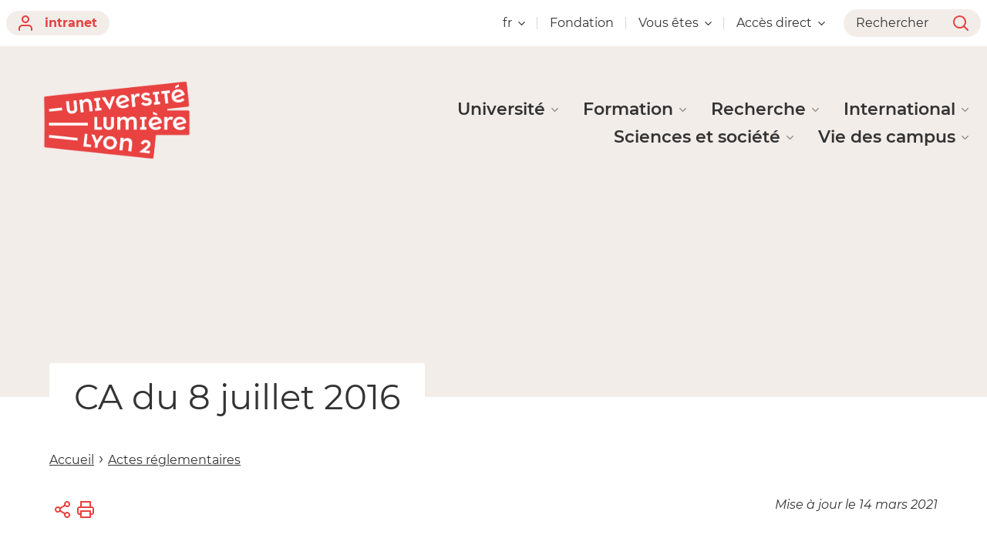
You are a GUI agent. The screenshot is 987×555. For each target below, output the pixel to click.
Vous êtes (675, 22)
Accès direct (780, 22)
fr (514, 22)
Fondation (582, 22)
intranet (58, 23)
